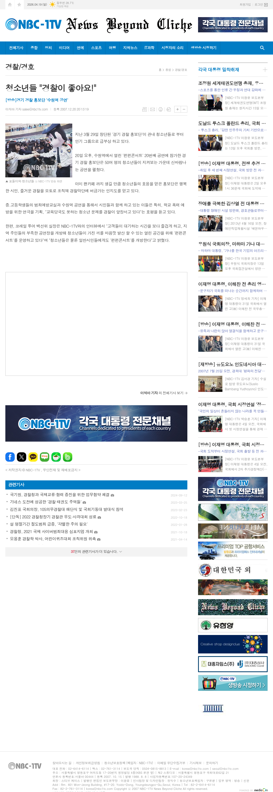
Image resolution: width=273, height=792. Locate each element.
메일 (152, 109)
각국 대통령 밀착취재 (218, 69)
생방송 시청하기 (204, 47)
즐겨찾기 (19, 4)
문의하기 (212, 763)
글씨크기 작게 (184, 109)
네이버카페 (56, 457)
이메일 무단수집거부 (171, 763)
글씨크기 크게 (177, 109)
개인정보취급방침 (88, 763)
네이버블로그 (44, 457)
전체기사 (16, 47)
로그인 (259, 4)
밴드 (67, 457)
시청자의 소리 (172, 47)
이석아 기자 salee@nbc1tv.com (26, 109)
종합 (34, 47)
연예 (80, 47)
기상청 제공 (62, 6)
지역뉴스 (130, 47)
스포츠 (96, 47)
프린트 (160, 109)
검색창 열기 (262, 48)
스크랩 (168, 109)
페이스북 (10, 457)
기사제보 (195, 763)
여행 (112, 47)
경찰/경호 (181, 70)
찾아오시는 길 (61, 763)
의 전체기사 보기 (161, 392)
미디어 (64, 47)
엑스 (21, 457)
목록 (144, 109)
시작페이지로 (9, 4)
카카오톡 (33, 457)
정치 (48, 47)
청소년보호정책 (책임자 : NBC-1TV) (128, 763)
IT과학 (149, 47)
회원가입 (245, 4)
